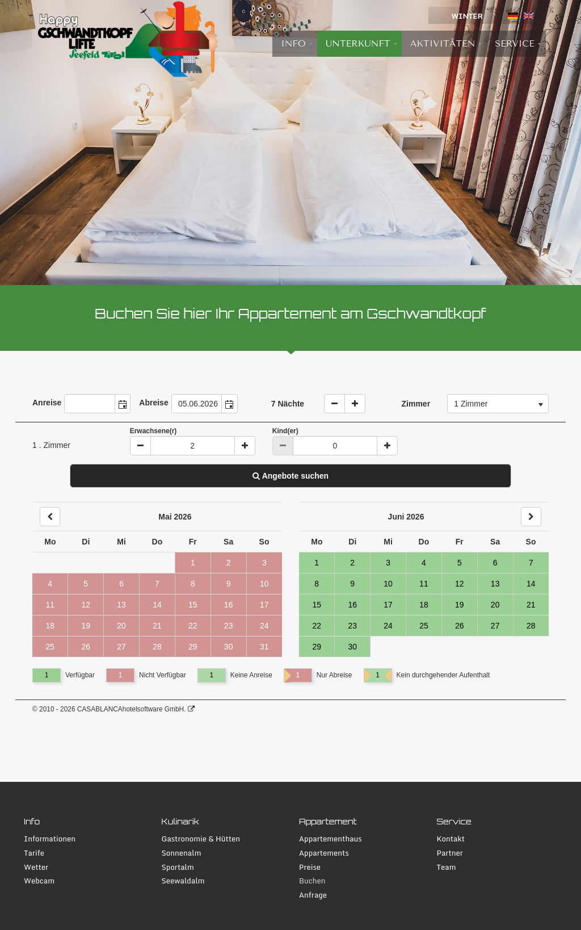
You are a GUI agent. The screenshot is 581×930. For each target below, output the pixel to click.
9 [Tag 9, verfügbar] (352, 583)
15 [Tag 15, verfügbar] (316, 604)
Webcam (39, 881)
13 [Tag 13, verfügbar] (495, 583)
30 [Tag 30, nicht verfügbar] (228, 646)
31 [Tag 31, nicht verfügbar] (264, 646)
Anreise (46, 402)
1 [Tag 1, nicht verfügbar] (193, 562)
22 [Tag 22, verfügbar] (316, 625)
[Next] (531, 516)
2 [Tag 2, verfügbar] (352, 562)
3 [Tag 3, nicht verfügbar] (264, 562)
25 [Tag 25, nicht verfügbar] (49, 646)
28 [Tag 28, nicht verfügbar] (157, 646)
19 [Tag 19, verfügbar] (459, 604)
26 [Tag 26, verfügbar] (459, 625)
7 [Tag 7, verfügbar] (531, 562)
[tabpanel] (290, 142)
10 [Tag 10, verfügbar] (388, 583)
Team (446, 867)
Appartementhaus (330, 839)
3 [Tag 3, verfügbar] (388, 562)
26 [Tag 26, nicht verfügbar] (85, 646)
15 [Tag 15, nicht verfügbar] (192, 604)
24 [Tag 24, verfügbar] (388, 625)
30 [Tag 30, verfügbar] (352, 646)
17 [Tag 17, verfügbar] (388, 604)
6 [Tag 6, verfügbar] (495, 562)
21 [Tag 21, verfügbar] (531, 604)
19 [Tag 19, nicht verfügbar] (85, 625)
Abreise (153, 402)
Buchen (312, 881)
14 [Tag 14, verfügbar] (531, 583)
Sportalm (178, 867)
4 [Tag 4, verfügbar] (424, 562)
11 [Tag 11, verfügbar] (423, 583)
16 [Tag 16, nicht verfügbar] (228, 604)
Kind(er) (285, 431)
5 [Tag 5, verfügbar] (459, 562)
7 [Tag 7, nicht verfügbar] (157, 583)
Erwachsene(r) (153, 431)
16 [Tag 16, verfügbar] (352, 604)
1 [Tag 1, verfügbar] (316, 562)
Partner (450, 853)
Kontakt (451, 839)
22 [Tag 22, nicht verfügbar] (192, 625)
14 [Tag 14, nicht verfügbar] (157, 604)
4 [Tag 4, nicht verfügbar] (50, 583)
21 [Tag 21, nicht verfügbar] (157, 625)
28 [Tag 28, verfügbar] (531, 625)
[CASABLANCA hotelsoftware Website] (191, 709)
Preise (310, 867)
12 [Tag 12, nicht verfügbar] (85, 604)
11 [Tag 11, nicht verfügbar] (49, 604)
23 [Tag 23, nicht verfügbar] (228, 625)
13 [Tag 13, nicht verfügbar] (121, 604)
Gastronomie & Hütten (201, 839)
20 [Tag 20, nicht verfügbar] (121, 625)
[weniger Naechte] (334, 403)
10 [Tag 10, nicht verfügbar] (264, 583)
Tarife (34, 853)
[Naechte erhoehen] (354, 403)
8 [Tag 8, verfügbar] (316, 583)
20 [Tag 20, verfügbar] (495, 604)
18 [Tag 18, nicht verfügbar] (49, 625)
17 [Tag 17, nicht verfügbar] (264, 604)
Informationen (49, 839)
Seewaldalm (183, 881)
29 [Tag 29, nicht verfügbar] (192, 646)
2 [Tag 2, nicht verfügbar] (228, 562)
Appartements (324, 853)
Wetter (36, 867)
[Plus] (244, 445)
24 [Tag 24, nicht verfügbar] (264, 625)
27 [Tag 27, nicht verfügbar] (121, 646)
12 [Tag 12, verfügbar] (459, 583)
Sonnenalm (181, 853)
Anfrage (313, 895)
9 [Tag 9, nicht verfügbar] (228, 583)
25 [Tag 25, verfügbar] (423, 625)
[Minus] (140, 445)
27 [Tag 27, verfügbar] (495, 625)
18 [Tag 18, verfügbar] (423, 604)
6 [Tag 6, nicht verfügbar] (121, 583)
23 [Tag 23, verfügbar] (352, 625)
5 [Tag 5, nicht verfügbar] (85, 583)
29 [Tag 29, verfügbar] (316, 646)
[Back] (50, 516)
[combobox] (90, 404)
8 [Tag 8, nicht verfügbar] (193, 583)
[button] (122, 404)
